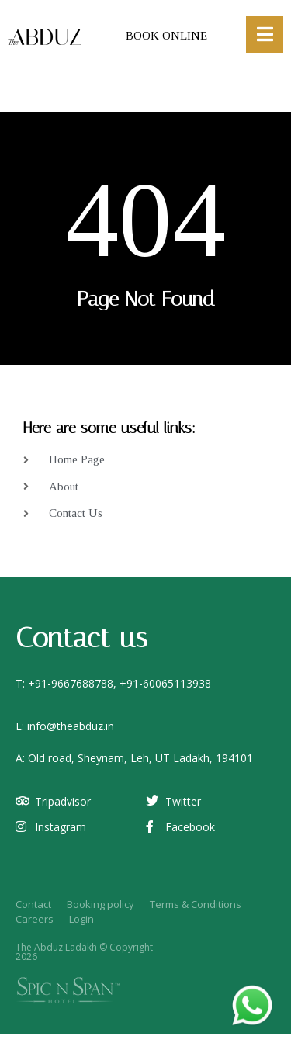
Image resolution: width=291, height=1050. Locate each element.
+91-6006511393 (162, 683)
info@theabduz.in (70, 726)
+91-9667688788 (70, 683)
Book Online (166, 35)
